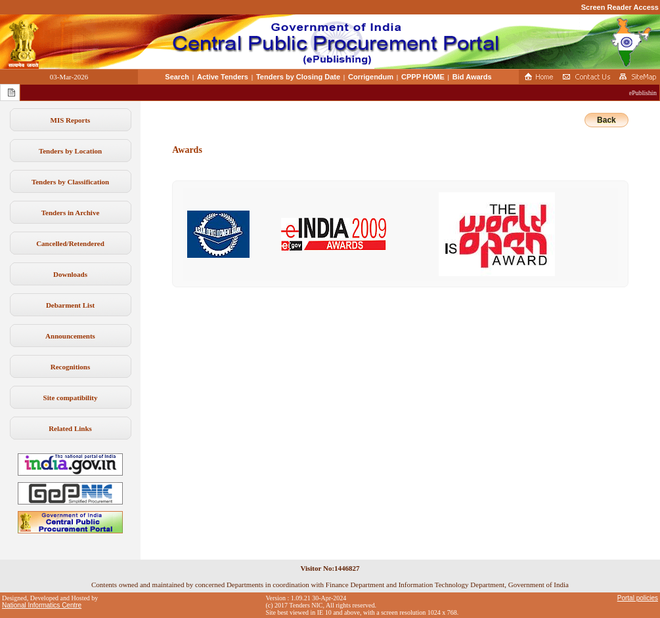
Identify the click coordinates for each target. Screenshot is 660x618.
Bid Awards (472, 77)
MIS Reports (71, 120)
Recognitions (71, 367)
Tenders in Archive (70, 212)
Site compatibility (70, 398)
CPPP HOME (423, 77)
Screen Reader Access (620, 7)
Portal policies (637, 598)
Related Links (70, 428)
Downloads (70, 274)
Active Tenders (222, 77)
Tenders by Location (70, 151)
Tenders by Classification (70, 182)
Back (606, 120)
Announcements (70, 336)
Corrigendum (370, 77)
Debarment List (70, 305)
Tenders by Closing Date (298, 77)
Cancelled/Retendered (70, 243)
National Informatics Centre (41, 605)
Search (177, 77)
